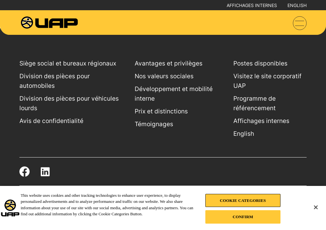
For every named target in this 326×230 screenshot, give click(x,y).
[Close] (316, 207)
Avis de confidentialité (51, 121)
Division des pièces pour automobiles (54, 81)
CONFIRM (243, 216)
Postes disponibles (260, 63)
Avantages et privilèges (168, 63)
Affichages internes (252, 5)
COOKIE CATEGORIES (243, 200)
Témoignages (154, 124)
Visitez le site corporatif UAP (267, 81)
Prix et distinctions (161, 111)
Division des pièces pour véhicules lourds (69, 103)
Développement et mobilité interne (174, 93)
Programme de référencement (254, 103)
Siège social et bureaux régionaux (67, 63)
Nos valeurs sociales (164, 76)
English (297, 5)
